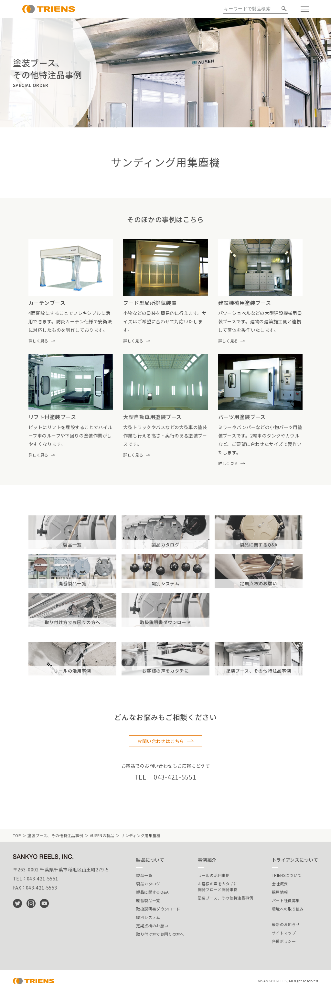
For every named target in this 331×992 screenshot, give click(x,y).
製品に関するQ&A (152, 892)
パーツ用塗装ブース (242, 417)
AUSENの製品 (102, 835)
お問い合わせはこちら (160, 741)
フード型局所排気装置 (149, 303)
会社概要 (280, 883)
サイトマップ (284, 932)
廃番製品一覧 (148, 900)
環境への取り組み (288, 908)
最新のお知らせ (286, 924)
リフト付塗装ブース (52, 417)
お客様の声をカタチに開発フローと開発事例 (218, 886)
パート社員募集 (286, 900)
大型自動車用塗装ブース (152, 417)
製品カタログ (148, 883)
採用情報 (280, 892)
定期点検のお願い (152, 925)
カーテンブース (46, 303)
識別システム (148, 917)
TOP (17, 835)
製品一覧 (144, 875)
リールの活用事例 (214, 875)
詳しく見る (38, 340)
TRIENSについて (287, 875)
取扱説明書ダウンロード (158, 908)
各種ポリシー (284, 941)
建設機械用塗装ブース (244, 303)
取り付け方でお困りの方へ (160, 934)
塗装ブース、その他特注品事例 (55, 835)
